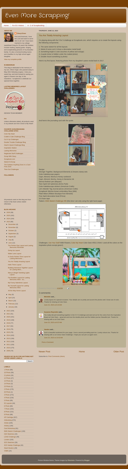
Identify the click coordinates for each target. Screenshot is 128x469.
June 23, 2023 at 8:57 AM (53, 322)
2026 (8, 212)
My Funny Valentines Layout (18, 283)
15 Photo (7, 386)
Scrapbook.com (9, 159)
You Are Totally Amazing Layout (53, 35)
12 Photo (7, 378)
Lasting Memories (10, 151)
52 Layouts (8, 403)
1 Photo (7, 370)
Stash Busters (9, 448)
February (11, 304)
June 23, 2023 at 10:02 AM (53, 338)
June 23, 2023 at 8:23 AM (53, 305)
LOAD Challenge (10, 437)
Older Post (119, 351)
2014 (8, 335)
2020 (8, 317)
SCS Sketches (9, 442)
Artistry (6, 426)
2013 (8, 338)
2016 (8, 329)
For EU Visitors (18, 25)
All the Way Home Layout (17, 291)
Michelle (47, 297)
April (10, 298)
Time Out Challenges (11, 169)
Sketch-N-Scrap (9, 162)
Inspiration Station (10, 148)
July (10, 240)
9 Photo (7, 414)
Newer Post (44, 351)
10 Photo (7, 372)
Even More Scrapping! (37, 15)
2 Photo (7, 389)
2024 (8, 218)
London (6, 439)
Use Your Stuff (54, 243)
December (12, 224)
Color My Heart (77, 243)
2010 (8, 348)
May (10, 294)
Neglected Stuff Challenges (13, 153)
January (11, 307)
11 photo (7, 375)
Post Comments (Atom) (56, 356)
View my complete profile (13, 59)
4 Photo (7, 397)
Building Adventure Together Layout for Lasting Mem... (20, 268)
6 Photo (7, 406)
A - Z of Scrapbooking (35, 25)
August (11, 236)
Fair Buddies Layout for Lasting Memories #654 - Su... (19, 278)
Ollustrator (71, 460)
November (12, 227)
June (10, 243)
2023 (8, 222)
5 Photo (7, 400)
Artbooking (8, 420)
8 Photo (7, 412)
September (12, 233)
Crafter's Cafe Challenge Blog (14, 137)
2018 (8, 323)
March (10, 301)
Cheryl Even (21, 33)
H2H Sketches (9, 434)
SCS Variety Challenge (12, 445)
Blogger (87, 460)
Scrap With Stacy (10, 156)
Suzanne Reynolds (51, 312)
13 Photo (7, 381)
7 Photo (7, 409)
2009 (8, 351)
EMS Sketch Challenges (12, 431)
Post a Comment (48, 342)
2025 (8, 215)
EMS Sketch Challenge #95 (56, 201)
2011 (8, 344)
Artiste (6, 423)
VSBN (6, 451)
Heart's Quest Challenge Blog (14, 145)
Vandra (46, 329)
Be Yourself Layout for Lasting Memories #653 (18, 286)
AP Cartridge (8, 417)
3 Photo (7, 395)
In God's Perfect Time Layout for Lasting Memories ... (19, 257)
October (11, 230)
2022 (8, 311)
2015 (8, 332)
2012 (8, 341)
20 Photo (7, 392)
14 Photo (7, 383)
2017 (8, 326)
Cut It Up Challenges (11, 139)
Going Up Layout (14, 250)
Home (6, 25)
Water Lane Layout (14, 253)
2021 (8, 314)
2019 (8, 320)
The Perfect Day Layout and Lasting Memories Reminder (20, 246)
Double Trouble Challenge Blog (15, 142)
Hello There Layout (14, 265)
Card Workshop (9, 428)
